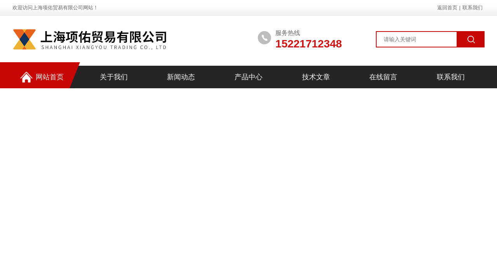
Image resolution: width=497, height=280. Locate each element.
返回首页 (447, 7)
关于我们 (114, 77)
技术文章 (316, 77)
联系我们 (472, 7)
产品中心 (248, 77)
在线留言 (383, 77)
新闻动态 (181, 77)
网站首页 (42, 77)
